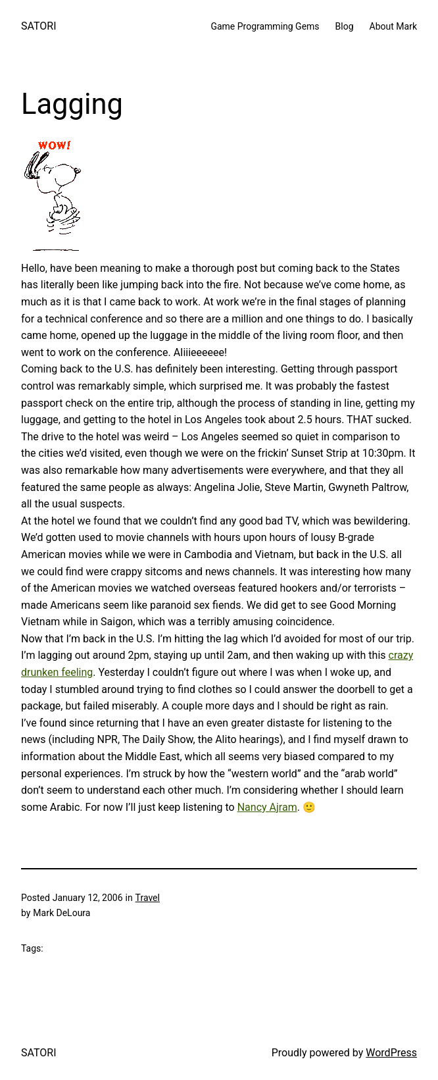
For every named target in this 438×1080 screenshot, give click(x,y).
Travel (147, 897)
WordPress (391, 1052)
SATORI (38, 26)
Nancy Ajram (267, 807)
